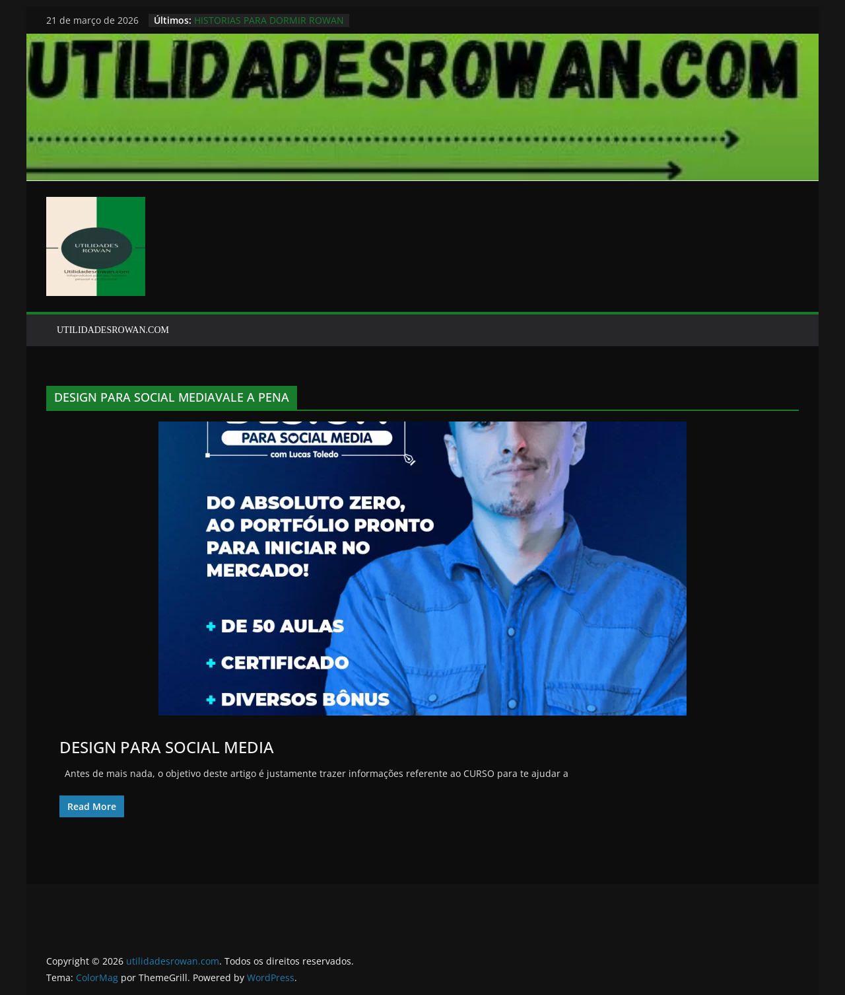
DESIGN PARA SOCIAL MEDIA (166, 747)
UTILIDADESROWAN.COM (113, 330)
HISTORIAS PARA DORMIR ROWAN (269, 20)
